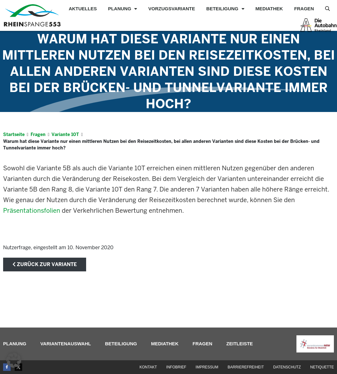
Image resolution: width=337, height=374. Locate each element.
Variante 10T (65, 134)
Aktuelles (83, 8)
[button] (13, 360)
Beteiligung (225, 9)
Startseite (14, 134)
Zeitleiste (239, 343)
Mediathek (269, 8)
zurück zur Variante (44, 264)
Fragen (304, 8)
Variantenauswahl (65, 343)
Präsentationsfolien (31, 210)
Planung (122, 9)
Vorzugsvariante (171, 8)
